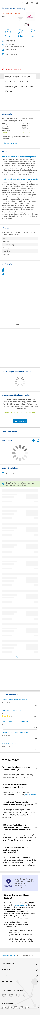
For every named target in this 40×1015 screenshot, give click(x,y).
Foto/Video (23, 81)
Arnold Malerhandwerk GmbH (14, 721)
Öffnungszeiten (12, 76)
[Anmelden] (27, 2)
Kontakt (9, 91)
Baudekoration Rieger (10, 710)
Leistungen (10, 81)
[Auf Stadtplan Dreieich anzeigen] (38, 440)
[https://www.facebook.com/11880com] (4, 1008)
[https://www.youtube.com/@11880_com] (27, 1008)
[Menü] (37, 2)
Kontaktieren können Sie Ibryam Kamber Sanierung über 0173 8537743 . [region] (19, 793)
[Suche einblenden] (22, 2)
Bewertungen (11, 86)
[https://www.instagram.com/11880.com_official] (9, 1008)
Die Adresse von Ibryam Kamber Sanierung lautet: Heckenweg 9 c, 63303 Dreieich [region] (17, 775)
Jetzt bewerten (20, 421)
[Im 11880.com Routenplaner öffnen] (33, 440)
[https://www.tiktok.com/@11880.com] (15, 1008)
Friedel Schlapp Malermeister (13, 732)
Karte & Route (27, 86)
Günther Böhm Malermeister (13, 699)
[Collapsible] (36, 768)
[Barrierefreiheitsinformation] (32, 2)
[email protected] (30, 795)
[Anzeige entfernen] (38, 1007)
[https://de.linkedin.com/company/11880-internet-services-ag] (21, 1008)
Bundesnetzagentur (20, 905)
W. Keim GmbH (7, 743)
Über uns (26, 76)
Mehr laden (20, 657)
